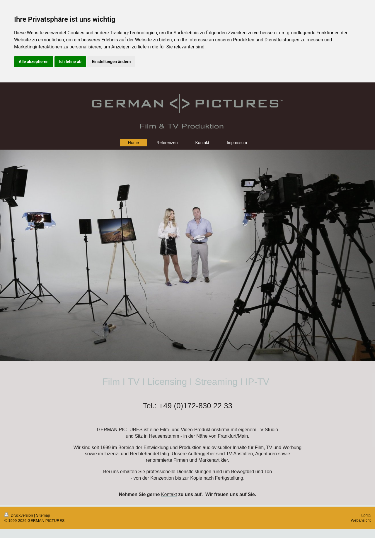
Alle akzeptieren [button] (34, 61)
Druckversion (19, 515)
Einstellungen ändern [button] (111, 61)
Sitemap (43, 515)
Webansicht (361, 520)
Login (366, 515)
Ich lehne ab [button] (70, 61)
